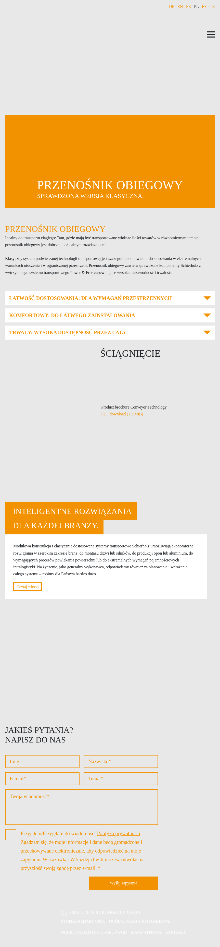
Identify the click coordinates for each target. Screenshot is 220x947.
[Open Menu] (211, 34)
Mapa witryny (146, 932)
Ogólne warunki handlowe (140, 921)
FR (188, 6)
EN (180, 6)
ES (204, 6)
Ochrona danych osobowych (94, 932)
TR (212, 6)
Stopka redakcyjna (83, 921)
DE (171, 6)
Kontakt (176, 932)
